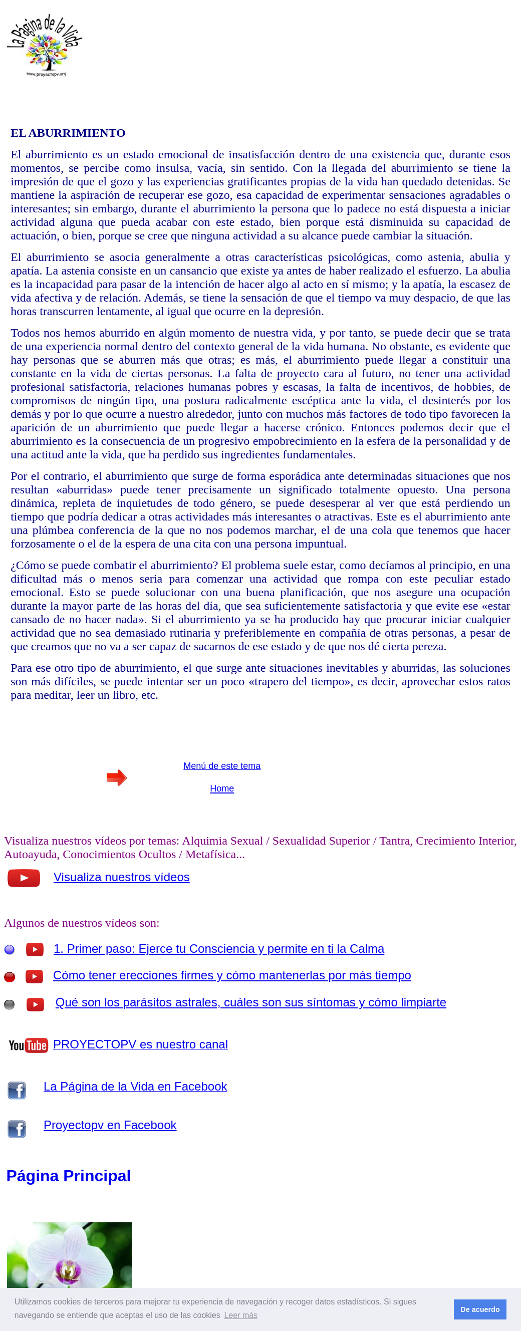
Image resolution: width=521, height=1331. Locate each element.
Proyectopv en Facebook (110, 1125)
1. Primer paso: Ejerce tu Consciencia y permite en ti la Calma (219, 948)
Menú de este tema (221, 766)
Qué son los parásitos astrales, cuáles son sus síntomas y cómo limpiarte (251, 1002)
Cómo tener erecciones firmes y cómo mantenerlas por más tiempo (232, 975)
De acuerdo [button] (479, 1309)
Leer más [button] (240, 1315)
